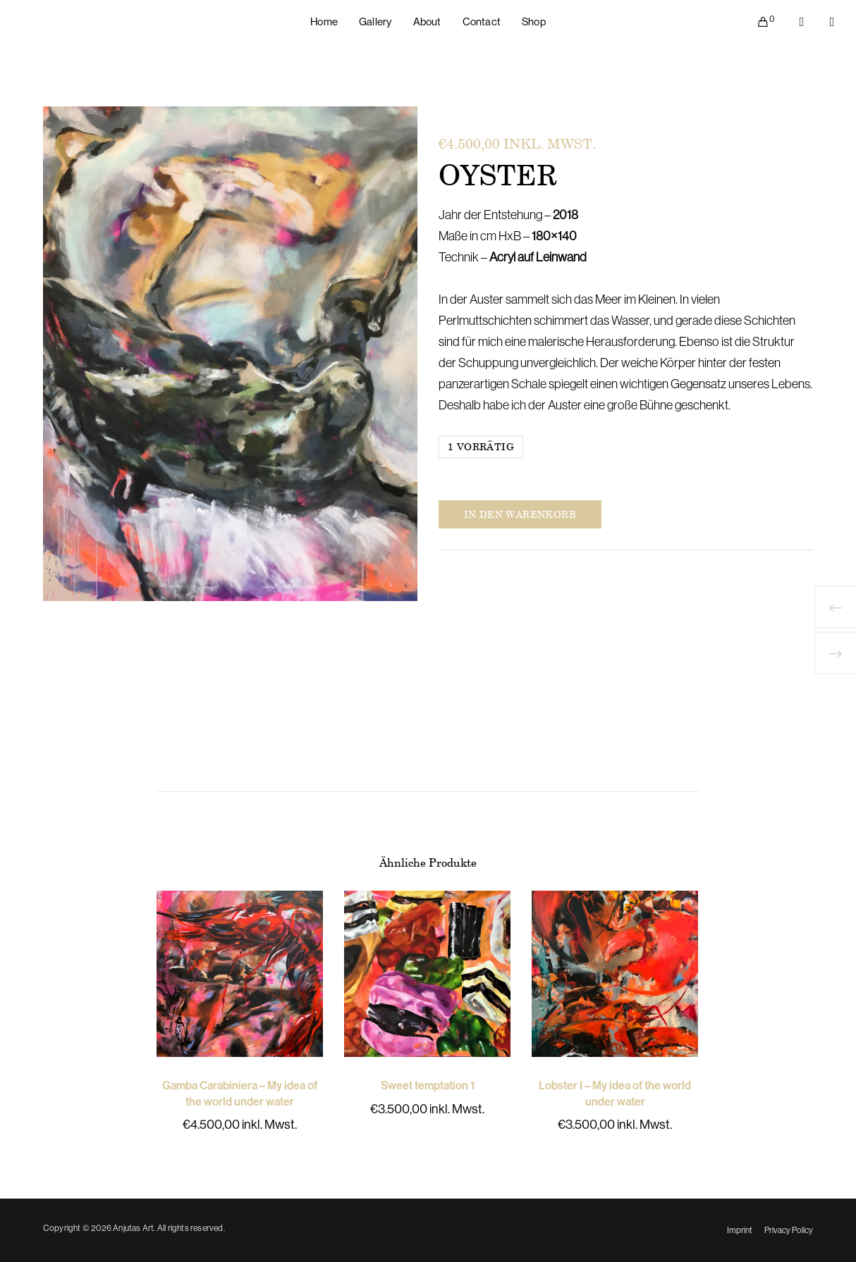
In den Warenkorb (520, 514)
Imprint (739, 1230)
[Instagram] (823, 22)
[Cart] (754, 22)
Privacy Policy (788, 1230)
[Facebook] (793, 22)
